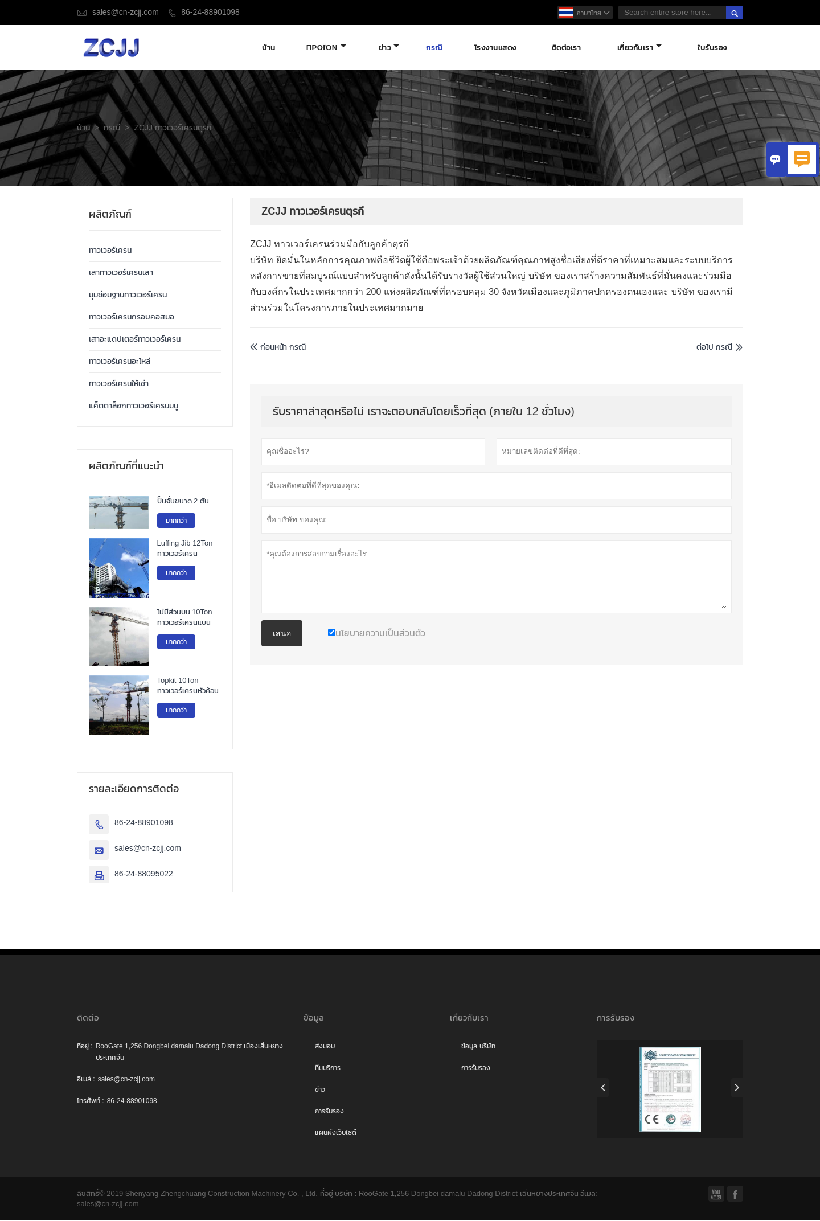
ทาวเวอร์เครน (110, 251)
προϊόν (326, 48)
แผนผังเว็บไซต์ (335, 1133)
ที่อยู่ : (85, 1047)
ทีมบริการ (328, 1068)
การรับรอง (329, 1112)
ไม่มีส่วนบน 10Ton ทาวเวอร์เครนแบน (184, 618)
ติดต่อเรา (566, 48)
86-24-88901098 (210, 12)
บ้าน (269, 48)
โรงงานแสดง (495, 48)
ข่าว (389, 48)
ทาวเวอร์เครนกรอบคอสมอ (131, 317)
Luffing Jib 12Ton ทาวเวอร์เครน (185, 549)
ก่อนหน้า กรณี (278, 348)
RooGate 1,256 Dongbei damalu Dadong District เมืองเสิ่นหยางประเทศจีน (190, 1052)
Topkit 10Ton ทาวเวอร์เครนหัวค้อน (188, 687)
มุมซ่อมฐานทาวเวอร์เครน (128, 295)
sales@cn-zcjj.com (125, 12)
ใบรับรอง (712, 48)
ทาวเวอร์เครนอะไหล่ (119, 362)
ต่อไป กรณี (714, 348)
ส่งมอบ (325, 1047)
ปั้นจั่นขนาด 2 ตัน (183, 502)
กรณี (434, 48)
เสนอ (282, 634)
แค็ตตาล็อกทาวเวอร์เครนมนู (133, 406)
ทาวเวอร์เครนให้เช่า (119, 384)
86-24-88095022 (143, 874)
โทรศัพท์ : (90, 1101)
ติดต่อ (88, 1018)
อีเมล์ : (86, 1080)
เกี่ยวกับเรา (639, 48)
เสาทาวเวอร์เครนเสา (121, 273)
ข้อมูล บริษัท (478, 1047)
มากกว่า (176, 521)
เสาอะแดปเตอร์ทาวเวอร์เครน (135, 340)
